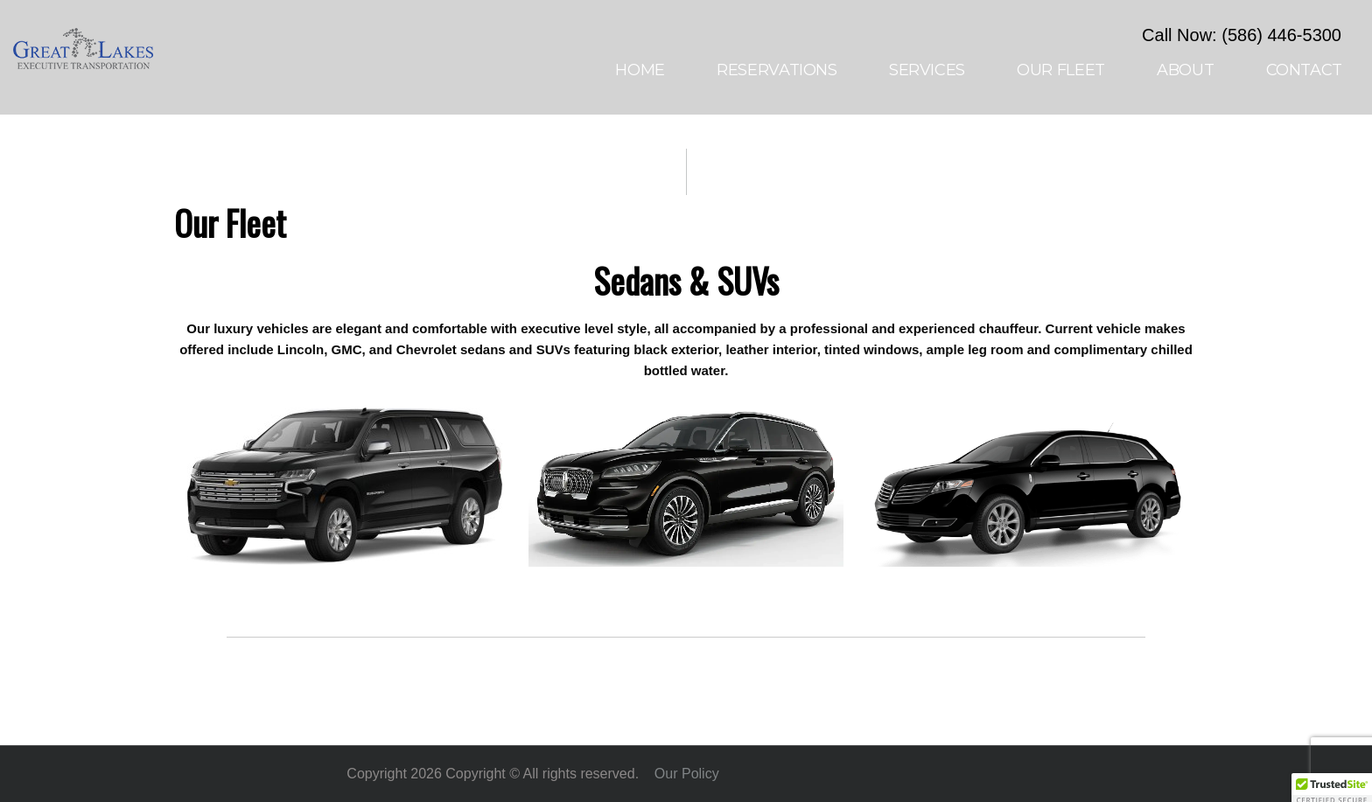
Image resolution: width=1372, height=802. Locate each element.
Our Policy (686, 773)
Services (927, 70)
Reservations (777, 70)
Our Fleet (1061, 70)
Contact (1304, 70)
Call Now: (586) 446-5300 (1241, 35)
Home (640, 70)
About (1185, 70)
